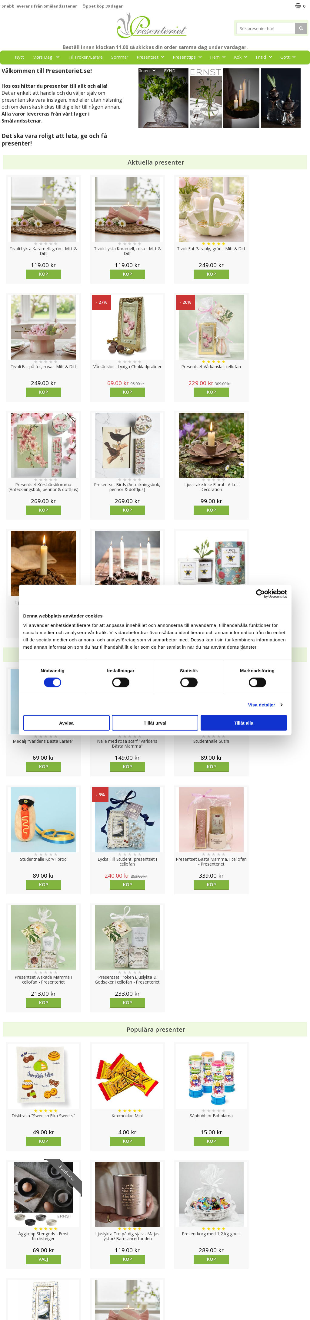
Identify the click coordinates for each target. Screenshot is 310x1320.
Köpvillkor (11, 1273)
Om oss (9, 1282)
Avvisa (66, 723)
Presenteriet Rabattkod (25, 1291)
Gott (289, 57)
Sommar (119, 57)
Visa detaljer (261, 704)
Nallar (7, 1300)
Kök (242, 57)
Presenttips (189, 57)
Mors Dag (47, 57)
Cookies (9, 1254)
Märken (147, 70)
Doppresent (14, 1309)
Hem (219, 57)
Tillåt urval (155, 723)
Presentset (152, 57)
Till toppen (155, 1233)
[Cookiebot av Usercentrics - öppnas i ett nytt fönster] (260, 593)
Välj (270, 905)
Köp (39, 274)
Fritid (265, 57)
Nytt (19, 57)
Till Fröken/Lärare (85, 57)
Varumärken (13, 1263)
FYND (169, 71)
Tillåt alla (243, 723)
